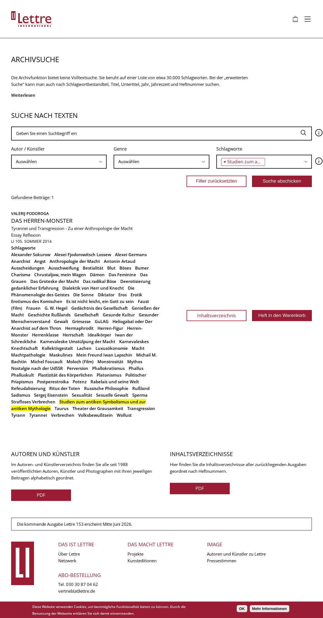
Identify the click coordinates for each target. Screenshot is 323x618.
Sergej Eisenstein (51, 395)
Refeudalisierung (28, 388)
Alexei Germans (131, 254)
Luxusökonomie (112, 348)
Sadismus (20, 395)
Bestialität (93, 268)
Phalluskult (22, 375)
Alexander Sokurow (30, 254)
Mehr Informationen (269, 609)
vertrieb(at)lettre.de (76, 591)
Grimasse (81, 321)
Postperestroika (53, 381)
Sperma (140, 395)
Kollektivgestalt (57, 348)
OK (242, 609)
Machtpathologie (28, 355)
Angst (40, 261)
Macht (138, 348)
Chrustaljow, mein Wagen (60, 274)
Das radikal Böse (99, 281)
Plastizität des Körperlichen (65, 375)
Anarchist (20, 261)
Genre (120, 149)
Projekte (135, 554)
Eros (122, 294)
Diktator (106, 294)
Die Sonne (83, 294)
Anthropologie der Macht (75, 261)
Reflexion (32, 235)
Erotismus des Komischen (36, 301)
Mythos (134, 361)
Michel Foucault (47, 361)
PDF (41, 495)
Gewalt (61, 321)
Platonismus (109, 375)
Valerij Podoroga (30, 213)
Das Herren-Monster (41, 220)
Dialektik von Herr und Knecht (93, 288)
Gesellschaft (86, 315)
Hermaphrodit (79, 328)
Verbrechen (62, 415)
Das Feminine (122, 274)
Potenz (80, 381)
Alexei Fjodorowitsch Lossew (82, 254)
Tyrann (18, 415)
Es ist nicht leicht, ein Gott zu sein (100, 301)
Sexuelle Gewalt (112, 395)
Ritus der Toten (64, 388)
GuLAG (102, 321)
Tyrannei (38, 415)
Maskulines (60, 355)
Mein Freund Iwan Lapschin (104, 355)
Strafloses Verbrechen (33, 401)
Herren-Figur (110, 328)
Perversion (77, 368)
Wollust (124, 415)
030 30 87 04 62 (82, 584)
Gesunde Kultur (119, 315)
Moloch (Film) (80, 361)
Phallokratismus (108, 368)
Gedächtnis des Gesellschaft (99, 308)
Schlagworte (229, 149)
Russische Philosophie (106, 388)
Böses (125, 268)
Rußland (141, 388)
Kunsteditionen (142, 560)
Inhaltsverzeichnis (216, 315)
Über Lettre (69, 554)
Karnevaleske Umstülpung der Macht (77, 341)
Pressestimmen (221, 560)
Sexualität (82, 395)
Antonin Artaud (119, 261)
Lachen (84, 348)
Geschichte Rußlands (49, 315)
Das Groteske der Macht (54, 281)
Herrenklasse (45, 335)
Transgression (141, 408)
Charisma (20, 274)
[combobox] (59, 162)
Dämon (97, 274)
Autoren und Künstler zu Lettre (236, 554)
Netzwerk (67, 560)
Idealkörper (99, 335)
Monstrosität (110, 361)
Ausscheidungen (28, 268)
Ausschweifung (63, 268)
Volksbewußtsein (95, 415)
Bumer (142, 268)
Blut (111, 268)
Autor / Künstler (28, 149)
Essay (16, 235)
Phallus (136, 368)
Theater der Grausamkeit (97, 408)
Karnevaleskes (134, 341)
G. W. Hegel (56, 308)
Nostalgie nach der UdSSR (37, 368)
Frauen (33, 308)
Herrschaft (73, 335)
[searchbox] (57, 161)
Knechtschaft (24, 348)
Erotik (136, 294)
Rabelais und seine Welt (114, 381)
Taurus (61, 408)
